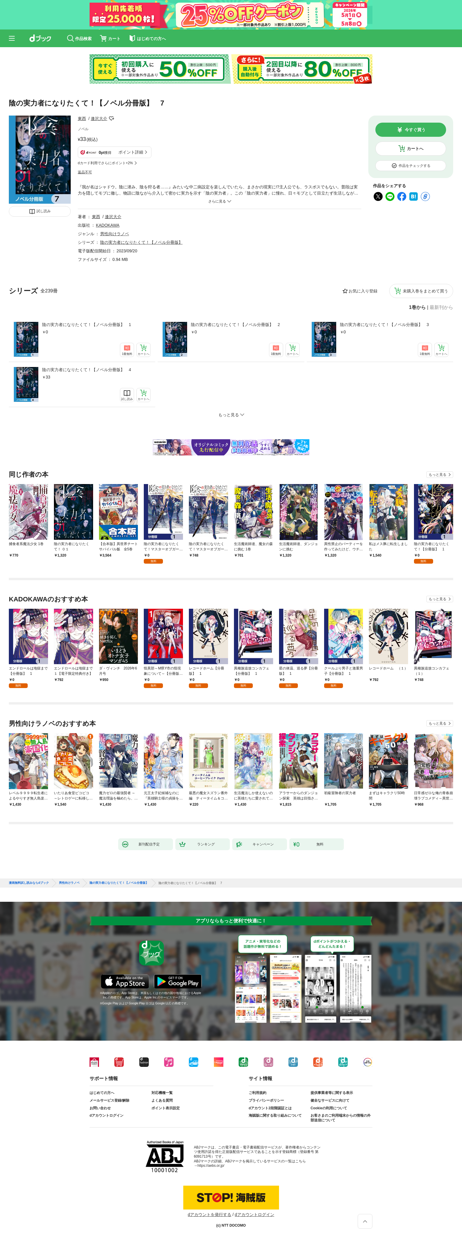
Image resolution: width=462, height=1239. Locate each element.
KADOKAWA (108, 225)
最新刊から (441, 307)
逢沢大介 (99, 118)
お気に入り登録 (363, 291)
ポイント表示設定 (165, 1108)
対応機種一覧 (162, 1093)
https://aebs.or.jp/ (210, 1166)
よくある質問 (162, 1100)
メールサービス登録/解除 (109, 1100)
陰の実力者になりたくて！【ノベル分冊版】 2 (235, 324)
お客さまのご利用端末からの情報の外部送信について (341, 1117)
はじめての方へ (102, 1093)
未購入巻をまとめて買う (425, 291)
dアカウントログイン (106, 1115)
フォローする (111, 118)
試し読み (44, 211)
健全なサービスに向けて (330, 1100)
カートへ (415, 148)
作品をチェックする (414, 166)
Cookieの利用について (329, 1108)
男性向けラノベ (114, 233)
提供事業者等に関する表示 (332, 1093)
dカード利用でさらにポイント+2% (105, 163)
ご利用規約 (257, 1093)
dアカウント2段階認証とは (270, 1108)
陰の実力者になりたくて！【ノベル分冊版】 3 (384, 324)
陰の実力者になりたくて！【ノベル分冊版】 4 (86, 369)
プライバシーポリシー (266, 1100)
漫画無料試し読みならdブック (29, 882)
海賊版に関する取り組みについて (275, 1115)
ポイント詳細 (130, 152)
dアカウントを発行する (209, 1214)
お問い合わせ (100, 1108)
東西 (82, 118)
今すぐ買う (415, 129)
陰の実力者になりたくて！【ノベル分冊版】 (141, 242)
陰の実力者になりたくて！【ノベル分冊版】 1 (86, 324)
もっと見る (437, 475)
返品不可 (85, 172)
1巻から (417, 307)
